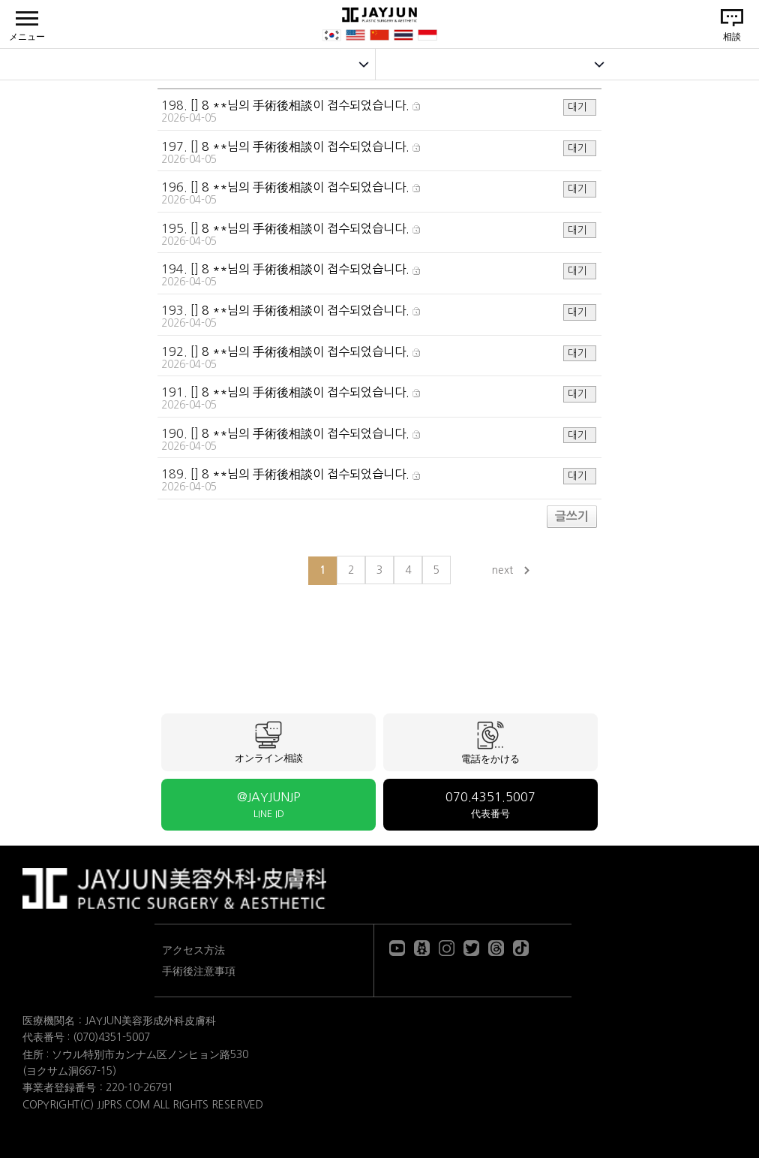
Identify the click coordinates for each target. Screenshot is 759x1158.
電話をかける (490, 742)
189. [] (378, 480)
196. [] (378, 193)
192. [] (378, 357)
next (502, 570)
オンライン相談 (269, 742)
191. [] (378, 398)
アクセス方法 (193, 950)
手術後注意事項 (199, 971)
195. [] (378, 234)
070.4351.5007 (490, 805)
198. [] (378, 111)
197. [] (378, 152)
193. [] (378, 316)
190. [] (378, 439)
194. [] (378, 275)
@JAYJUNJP (268, 805)
